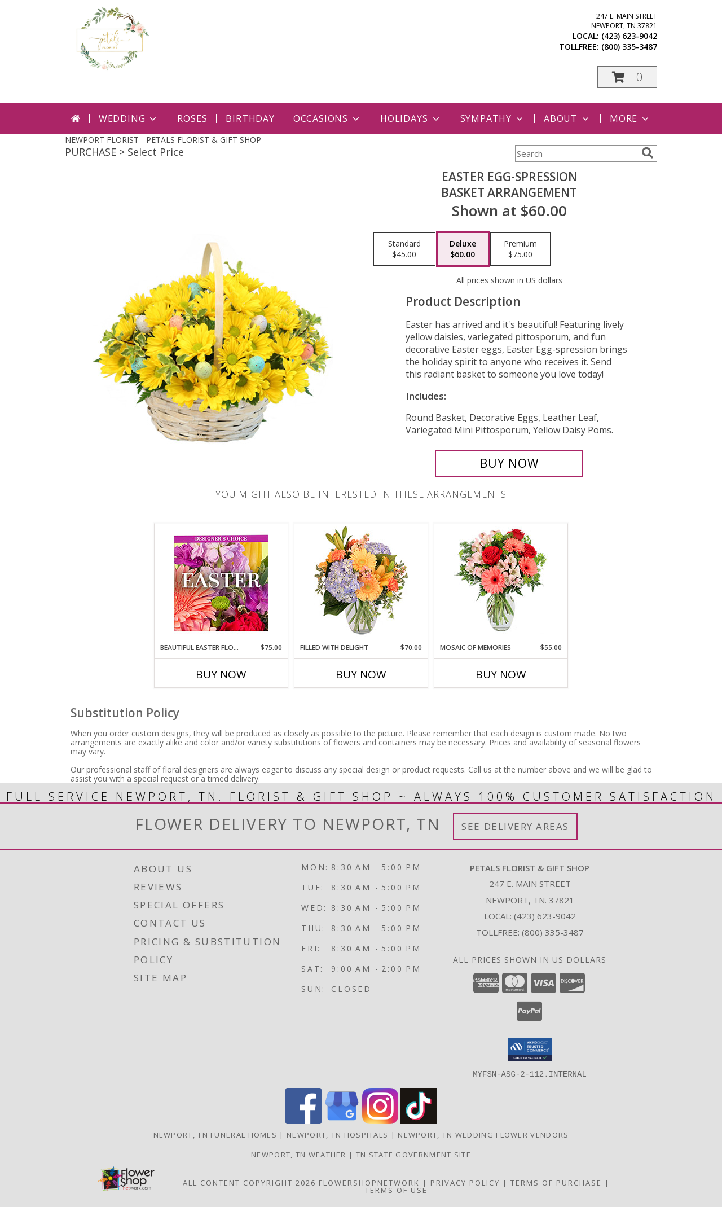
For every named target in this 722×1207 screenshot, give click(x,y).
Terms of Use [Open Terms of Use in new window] (396, 1189)
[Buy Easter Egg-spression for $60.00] (509, 463)
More (630, 118)
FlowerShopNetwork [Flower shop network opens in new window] (369, 1182)
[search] (648, 153)
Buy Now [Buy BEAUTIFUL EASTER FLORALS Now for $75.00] (221, 674)
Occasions (327, 118)
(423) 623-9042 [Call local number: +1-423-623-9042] (629, 35)
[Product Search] (576, 153)
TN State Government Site (413, 1154)
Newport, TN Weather (298, 1154)
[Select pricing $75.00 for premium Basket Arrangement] (520, 249)
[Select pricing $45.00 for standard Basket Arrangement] (404, 249)
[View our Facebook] (303, 1120)
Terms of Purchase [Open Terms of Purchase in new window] (556, 1182)
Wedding (129, 118)
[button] (627, 77)
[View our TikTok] (418, 1120)
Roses (192, 118)
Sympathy (492, 118)
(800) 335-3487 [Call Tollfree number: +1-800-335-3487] (553, 932)
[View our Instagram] (380, 1120)
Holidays (410, 118)
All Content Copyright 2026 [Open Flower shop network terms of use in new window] (249, 1182)
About (567, 118)
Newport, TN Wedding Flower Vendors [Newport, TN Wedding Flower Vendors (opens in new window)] (483, 1134)
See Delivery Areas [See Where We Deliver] (515, 826)
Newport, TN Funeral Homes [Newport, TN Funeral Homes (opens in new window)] (215, 1134)
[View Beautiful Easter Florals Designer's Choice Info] (221, 583)
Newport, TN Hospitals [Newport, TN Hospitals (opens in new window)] (337, 1134)
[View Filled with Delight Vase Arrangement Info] (361, 583)
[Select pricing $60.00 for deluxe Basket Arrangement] (463, 249)
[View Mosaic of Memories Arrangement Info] (501, 583)
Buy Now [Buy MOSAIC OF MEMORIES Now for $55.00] (501, 674)
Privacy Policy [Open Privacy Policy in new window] (465, 1182)
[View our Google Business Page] (342, 1120)
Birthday (250, 118)
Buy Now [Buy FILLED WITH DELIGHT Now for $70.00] (361, 674)
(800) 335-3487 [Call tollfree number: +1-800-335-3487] (629, 46)
